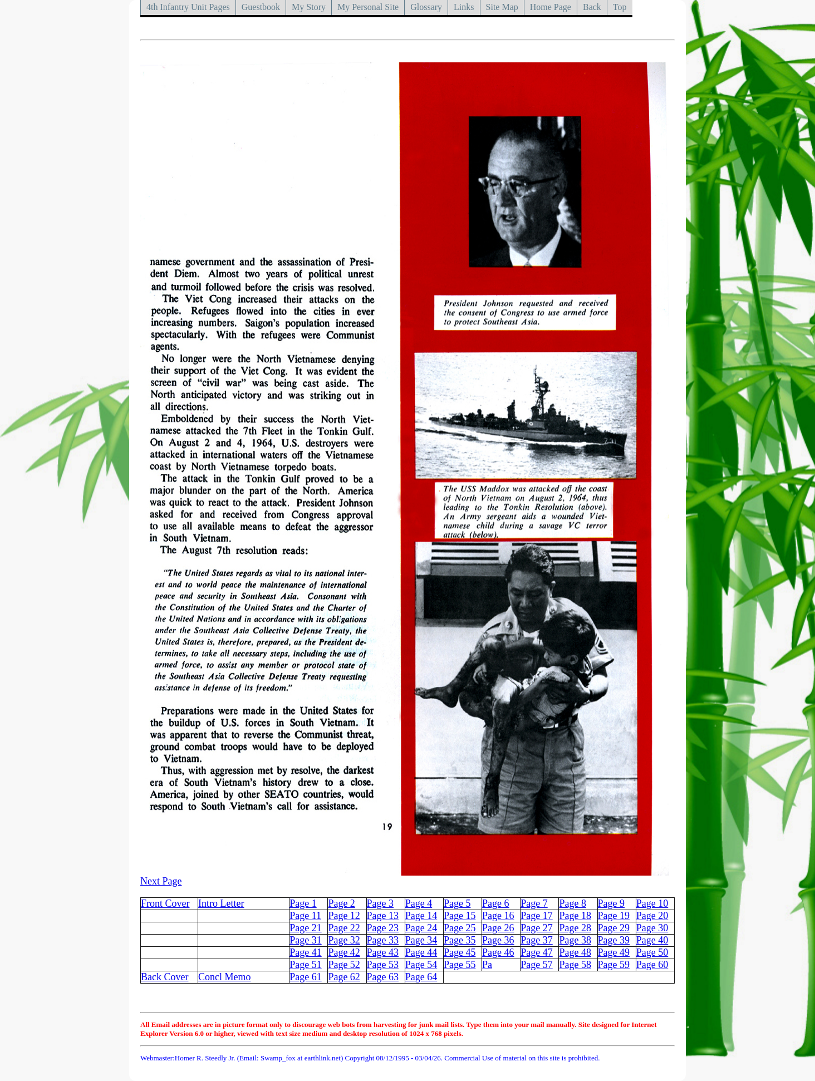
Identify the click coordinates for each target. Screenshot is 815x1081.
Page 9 (611, 903)
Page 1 (303, 903)
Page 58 (575, 964)
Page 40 (652, 940)
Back (592, 7)
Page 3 (380, 903)
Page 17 (537, 915)
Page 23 (383, 927)
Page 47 (537, 952)
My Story (309, 7)
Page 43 (383, 952)
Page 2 (341, 903)
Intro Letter (221, 903)
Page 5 (457, 903)
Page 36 (498, 940)
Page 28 (575, 927)
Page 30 (652, 927)
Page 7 (534, 903)
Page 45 (460, 952)
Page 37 (537, 940)
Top (620, 7)
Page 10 (652, 903)
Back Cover (164, 976)
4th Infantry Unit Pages (188, 7)
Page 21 (305, 927)
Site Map (502, 7)
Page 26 (498, 927)
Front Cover (165, 903)
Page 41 (305, 952)
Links (464, 7)
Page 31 (305, 940)
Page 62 (344, 976)
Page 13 (383, 915)
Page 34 (421, 940)
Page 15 (460, 915)
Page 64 (421, 976)
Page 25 (460, 927)
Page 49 (614, 952)
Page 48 (575, 952)
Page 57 (537, 964)
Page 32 (344, 940)
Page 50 (652, 952)
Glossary (426, 7)
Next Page (160, 881)
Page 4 (419, 903)
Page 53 (383, 964)
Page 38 (575, 940)
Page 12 (344, 915)
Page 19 (614, 915)
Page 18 (575, 915)
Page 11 (305, 915)
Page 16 (498, 915)
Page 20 (652, 915)
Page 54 (421, 964)
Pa (487, 964)
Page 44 (421, 952)
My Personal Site (368, 7)
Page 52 (344, 964)
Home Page (550, 7)
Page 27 (537, 927)
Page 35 (460, 940)
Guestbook (261, 7)
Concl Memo (224, 976)
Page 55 (460, 964)
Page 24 (421, 927)
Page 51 (305, 964)
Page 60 (652, 964)
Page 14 (421, 915)
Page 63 (383, 976)
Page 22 (344, 927)
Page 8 (572, 903)
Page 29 (614, 927)
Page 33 (383, 940)
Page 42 (344, 952)
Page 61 (305, 976)
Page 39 (614, 940)
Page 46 (498, 952)
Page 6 (495, 903)
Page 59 (614, 964)
